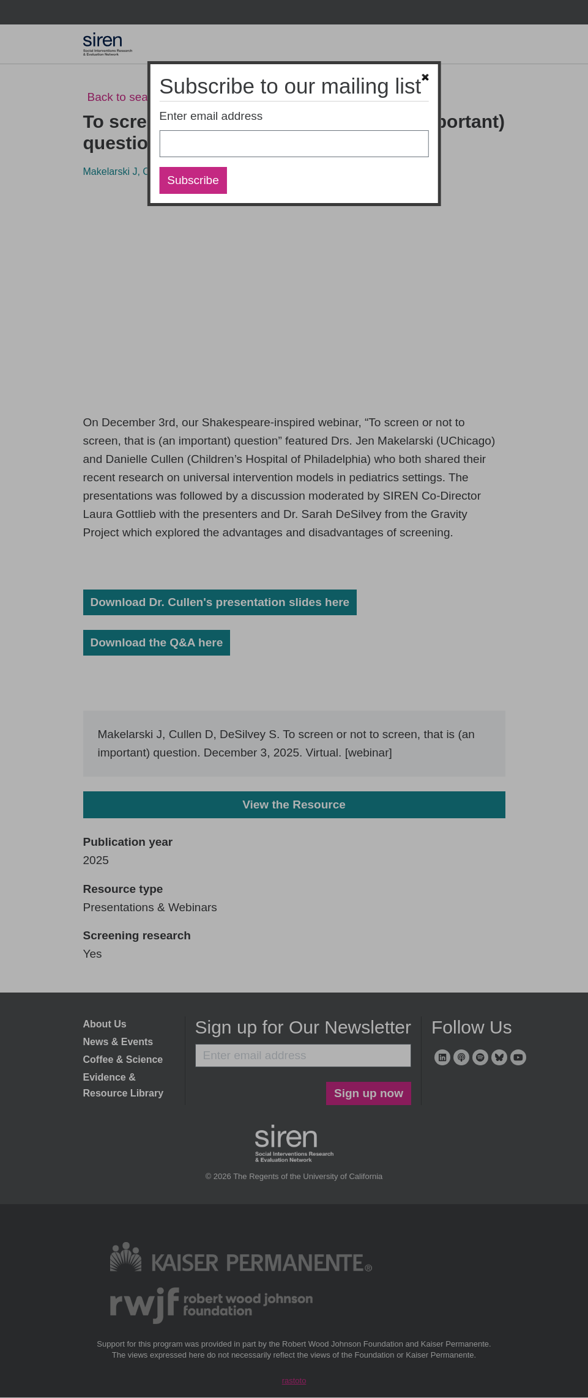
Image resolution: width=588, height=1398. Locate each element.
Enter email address (210, 115)
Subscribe (193, 180)
